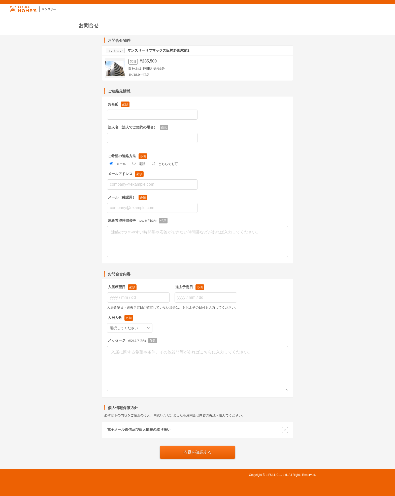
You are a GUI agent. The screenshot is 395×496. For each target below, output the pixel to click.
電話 (138, 164)
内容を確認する (197, 452)
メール (118, 164)
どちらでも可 (165, 164)
